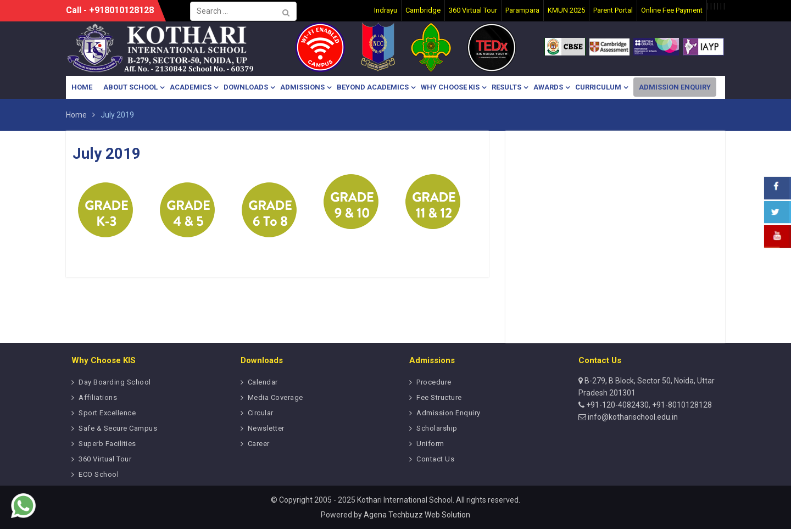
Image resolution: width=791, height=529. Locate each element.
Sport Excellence (107, 413)
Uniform (430, 443)
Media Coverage (275, 397)
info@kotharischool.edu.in (632, 417)
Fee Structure (439, 397)
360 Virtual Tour (105, 459)
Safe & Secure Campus (118, 428)
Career (259, 443)
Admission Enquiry (675, 87)
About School (130, 87)
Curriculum (598, 87)
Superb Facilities (107, 443)
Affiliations (98, 397)
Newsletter (266, 428)
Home (81, 87)
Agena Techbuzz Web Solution (417, 514)
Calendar (263, 382)
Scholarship (437, 428)
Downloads (246, 87)
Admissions (302, 87)
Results (506, 87)
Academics (190, 87)
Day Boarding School (115, 382)
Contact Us (435, 459)
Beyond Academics (373, 87)
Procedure (434, 382)
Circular (261, 413)
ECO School (99, 474)
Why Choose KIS (450, 87)
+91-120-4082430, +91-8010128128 (648, 404)
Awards (548, 87)
